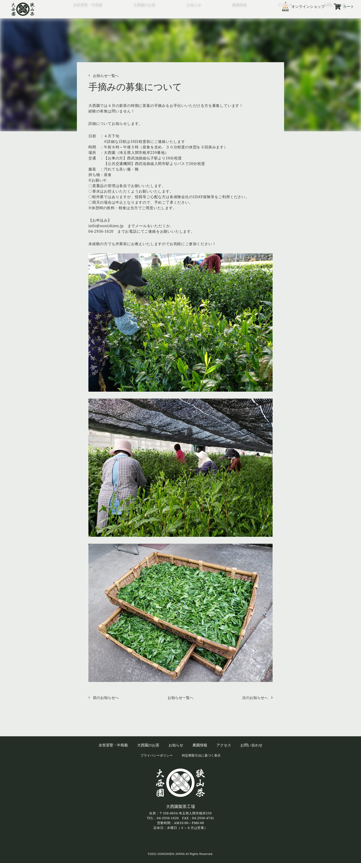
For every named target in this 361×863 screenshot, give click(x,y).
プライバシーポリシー (156, 755)
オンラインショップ (308, 6)
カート (348, 6)
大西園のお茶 (144, 14)
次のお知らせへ (255, 697)
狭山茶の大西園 (23, 9)
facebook (168, 841)
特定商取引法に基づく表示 (201, 755)
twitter (181, 841)
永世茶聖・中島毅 (87, 14)
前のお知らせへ (106, 697)
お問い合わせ (334, 14)
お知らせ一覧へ (106, 75)
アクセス (285, 14)
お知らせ (193, 14)
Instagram (193, 841)
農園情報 (239, 14)
